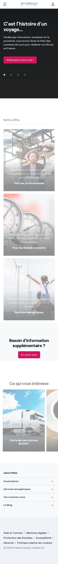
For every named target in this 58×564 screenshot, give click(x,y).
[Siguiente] (54, 439)
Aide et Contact (13, 532)
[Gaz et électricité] (29, 228)
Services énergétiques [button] (17, 489)
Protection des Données (18, 537)
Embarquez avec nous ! (20, 59)
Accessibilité (43, 537)
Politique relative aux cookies (34, 542)
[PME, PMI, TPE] (29, 163)
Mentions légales (36, 532)
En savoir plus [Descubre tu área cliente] (29, 354)
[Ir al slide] (11, 74)
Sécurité (9, 542)
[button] (5, 4)
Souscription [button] (11, 481)
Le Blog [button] (8, 504)
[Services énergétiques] (29, 292)
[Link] (24, 424)
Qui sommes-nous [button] (14, 497)
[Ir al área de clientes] (52, 4)
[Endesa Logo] (29, 3)
